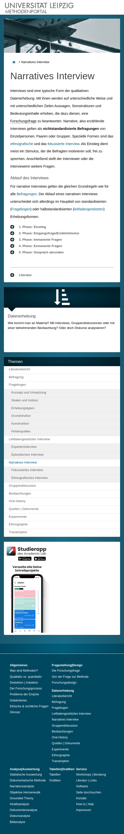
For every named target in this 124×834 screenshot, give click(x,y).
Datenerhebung (63, 690)
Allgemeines (19, 665)
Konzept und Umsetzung (28, 392)
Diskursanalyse (20, 816)
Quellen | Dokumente (24, 509)
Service (81, 769)
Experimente (18, 516)
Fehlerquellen (21, 431)
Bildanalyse (17, 822)
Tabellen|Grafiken (62, 769)
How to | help (85, 804)
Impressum (83, 810)
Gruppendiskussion (22, 485)
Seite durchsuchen (88, 792)
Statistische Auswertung (26, 774)
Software (82, 786)
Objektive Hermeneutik (25, 792)
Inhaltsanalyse (19, 804)
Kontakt (81, 798)
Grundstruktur (21, 415)
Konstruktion (20, 423)
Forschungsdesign (64, 682)
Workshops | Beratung (91, 774)
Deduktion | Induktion (24, 682)
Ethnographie (18, 524)
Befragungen (27, 194)
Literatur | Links (86, 780)
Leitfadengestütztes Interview (29, 439)
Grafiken (55, 780)
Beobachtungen (20, 493)
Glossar (15, 712)
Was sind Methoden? (24, 670)
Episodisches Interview (27, 454)
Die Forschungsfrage (66, 670)
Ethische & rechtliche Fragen (29, 706)
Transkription (18, 532)
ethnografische (21, 144)
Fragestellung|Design (67, 665)
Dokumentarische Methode (28, 780)
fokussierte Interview (63, 144)
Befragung (16, 377)
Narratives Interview (23, 462)
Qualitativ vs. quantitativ (26, 676)
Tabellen (55, 774)
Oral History (17, 501)
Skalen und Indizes (24, 400)
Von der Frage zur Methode (70, 676)
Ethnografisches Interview (29, 478)
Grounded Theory (22, 798)
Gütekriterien (18, 700)
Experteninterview (23, 447)
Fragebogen (20, 209)
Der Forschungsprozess (26, 688)
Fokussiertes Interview (27, 470)
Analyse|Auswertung (25, 769)
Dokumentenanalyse (23, 810)
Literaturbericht (19, 369)
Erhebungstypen (22, 408)
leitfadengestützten (88, 209)
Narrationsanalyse (22, 786)
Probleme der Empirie (24, 694)
